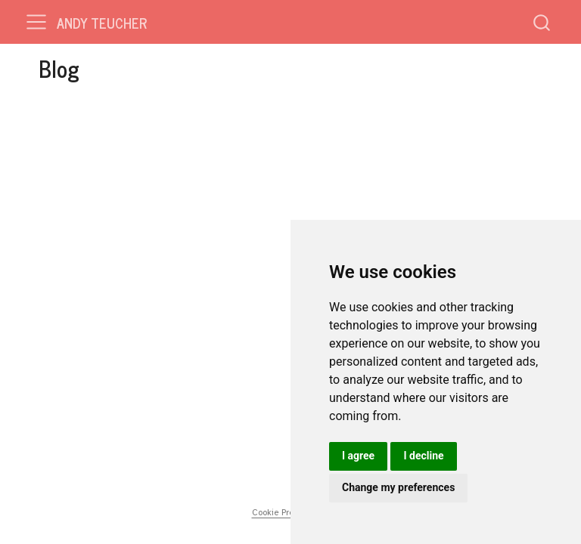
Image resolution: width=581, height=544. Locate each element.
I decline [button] (423, 456)
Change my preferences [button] (398, 487)
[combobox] (542, 21)
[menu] (36, 22)
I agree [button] (358, 456)
